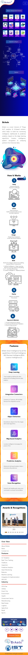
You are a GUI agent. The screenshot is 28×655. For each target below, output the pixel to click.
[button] (6, 532)
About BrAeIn (5, 546)
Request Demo (14, 635)
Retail (3, 610)
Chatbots (4, 562)
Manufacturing (5, 601)
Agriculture (4, 608)
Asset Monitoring (6, 570)
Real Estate (4, 603)
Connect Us (5, 551)
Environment (5, 593)
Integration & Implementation (10, 577)
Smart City (4, 591)
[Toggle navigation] (25, 3)
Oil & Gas (4, 586)
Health (3, 596)
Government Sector (7, 598)
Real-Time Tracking (7, 560)
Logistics (4, 605)
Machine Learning (6, 574)
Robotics (4, 572)
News (3, 548)
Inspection (4, 565)
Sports (3, 613)
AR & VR (3, 579)
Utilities (3, 589)
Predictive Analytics (7, 567)
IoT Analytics (5, 558)
